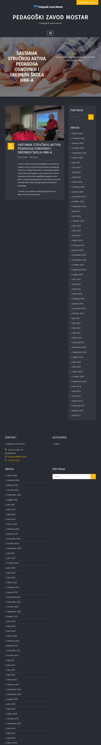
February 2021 (78, 330)
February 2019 (78, 391)
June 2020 (76, 349)
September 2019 (78, 367)
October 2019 (77, 363)
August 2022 (77, 266)
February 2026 (78, 136)
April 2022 (76, 280)
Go (91, 115)
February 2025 (78, 182)
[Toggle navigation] (50, 32)
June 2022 (76, 270)
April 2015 (76, 400)
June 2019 (76, 372)
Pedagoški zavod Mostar (50, 16)
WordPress (47, 740)
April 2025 (76, 173)
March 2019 (76, 386)
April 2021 (76, 321)
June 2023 (76, 219)
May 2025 (76, 169)
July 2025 (75, 159)
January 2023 (77, 243)
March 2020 (76, 358)
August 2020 (77, 344)
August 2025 (77, 155)
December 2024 (78, 192)
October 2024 (77, 196)
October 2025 (77, 145)
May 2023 (76, 224)
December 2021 (78, 298)
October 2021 (77, 303)
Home (74, 52)
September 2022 (78, 261)
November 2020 (78, 335)
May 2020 (76, 354)
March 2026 (76, 132)
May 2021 (76, 317)
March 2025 (76, 178)
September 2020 (78, 340)
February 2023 (78, 238)
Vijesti (34, 155)
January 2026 (77, 141)
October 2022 (77, 256)
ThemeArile (77, 740)
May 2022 (76, 275)
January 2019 (77, 395)
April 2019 (76, 381)
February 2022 (78, 289)
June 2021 (76, 312)
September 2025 (78, 150)
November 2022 (78, 252)
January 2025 (77, 187)
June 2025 (76, 164)
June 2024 (76, 210)
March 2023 (76, 233)
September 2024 (78, 201)
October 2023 (77, 215)
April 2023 (76, 229)
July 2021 (75, 307)
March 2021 (76, 326)
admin (24, 155)
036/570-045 (13, 444)
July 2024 (75, 206)
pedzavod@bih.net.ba (17, 441)
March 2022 (76, 284)
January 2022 (77, 293)
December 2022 (78, 247)
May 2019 (76, 377)
